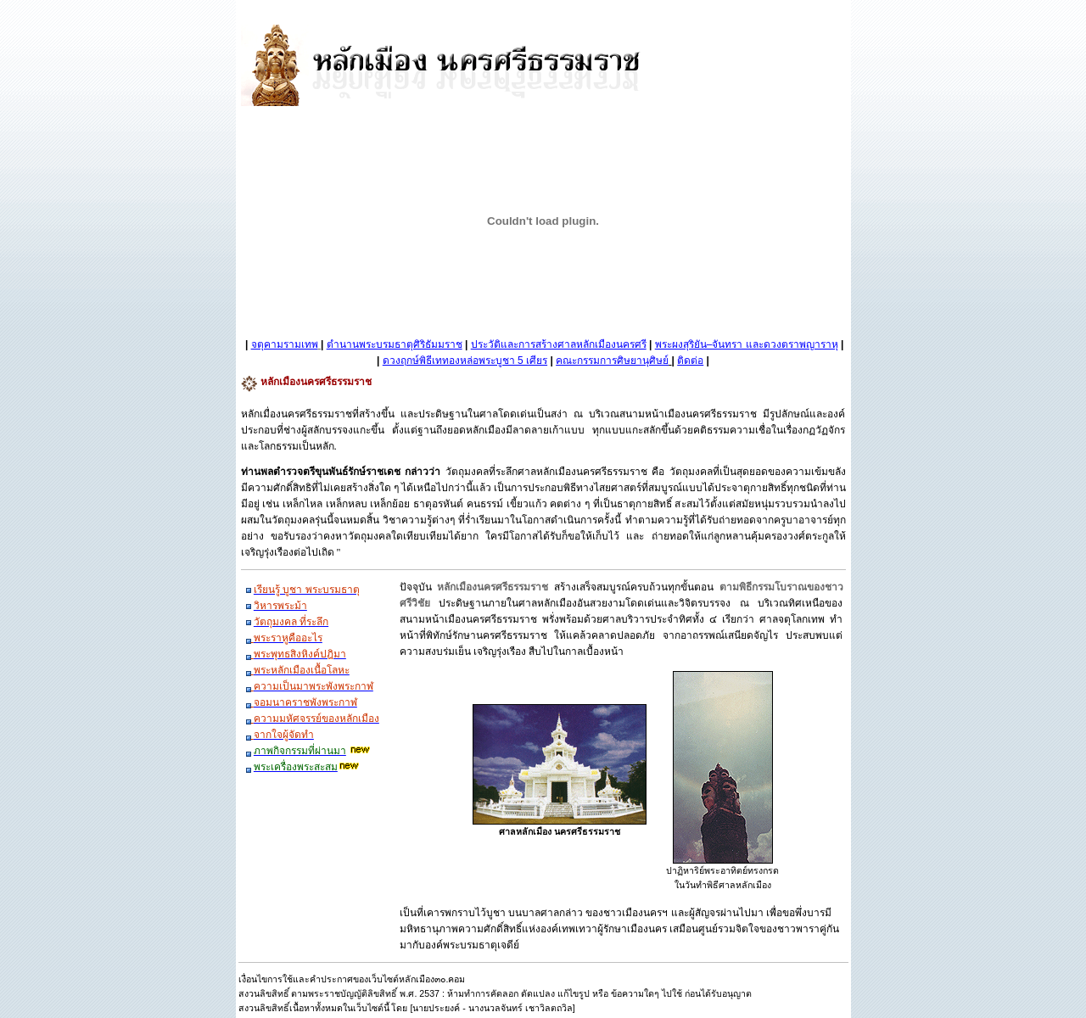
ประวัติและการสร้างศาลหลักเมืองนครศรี (559, 344)
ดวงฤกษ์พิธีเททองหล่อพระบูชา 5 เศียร (465, 360)
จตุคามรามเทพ (284, 344)
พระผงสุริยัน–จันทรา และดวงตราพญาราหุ (746, 344)
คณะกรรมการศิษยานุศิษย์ (612, 360)
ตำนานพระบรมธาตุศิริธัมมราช (394, 344)
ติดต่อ (690, 360)
